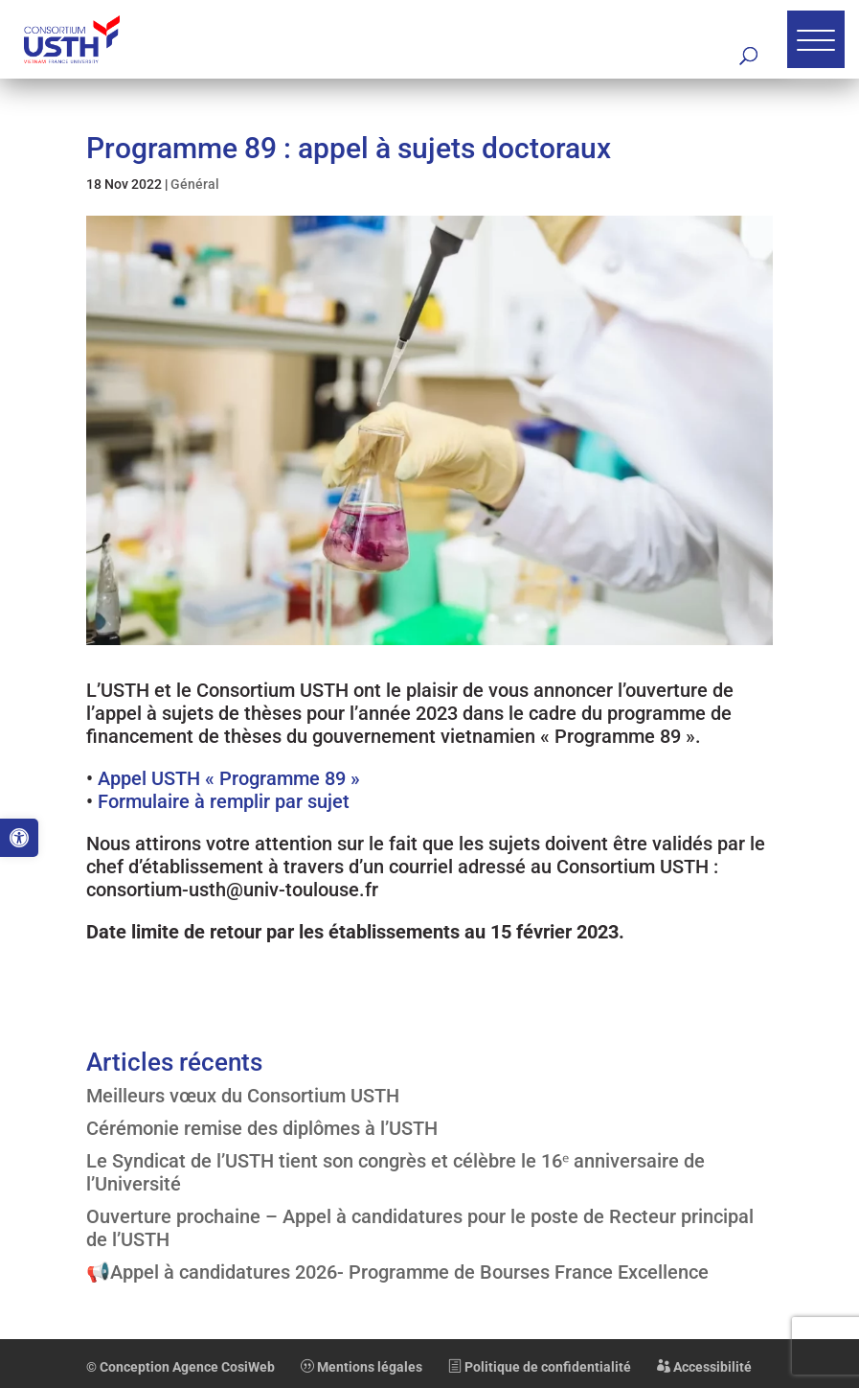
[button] (19, 838)
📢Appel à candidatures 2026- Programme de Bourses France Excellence (397, 1272)
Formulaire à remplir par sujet (224, 801)
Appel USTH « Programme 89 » (229, 778)
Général (194, 184)
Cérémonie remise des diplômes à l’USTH (262, 1128)
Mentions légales (361, 1367)
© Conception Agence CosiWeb (180, 1367)
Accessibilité (704, 1367)
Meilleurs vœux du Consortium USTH (242, 1095)
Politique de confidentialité (539, 1367)
